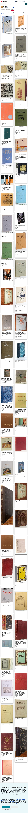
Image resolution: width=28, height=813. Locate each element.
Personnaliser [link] (6, 809)
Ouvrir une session (21, 1)
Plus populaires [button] (3, 9)
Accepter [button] (5, 806)
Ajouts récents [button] (8, 9)
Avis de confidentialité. (13, 803)
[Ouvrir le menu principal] (2, 4)
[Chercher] (26, 4)
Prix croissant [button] (12, 9)
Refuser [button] (14, 806)
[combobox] (15, 4)
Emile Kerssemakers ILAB (10, 7)
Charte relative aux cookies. (14, 801)
